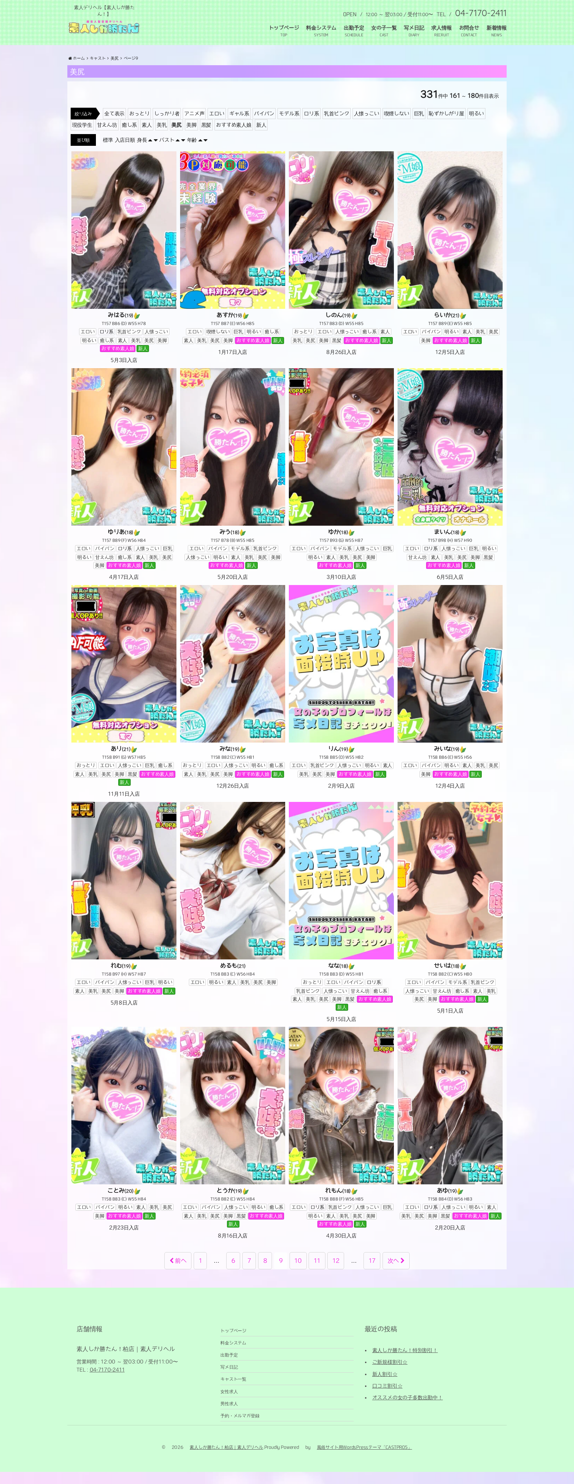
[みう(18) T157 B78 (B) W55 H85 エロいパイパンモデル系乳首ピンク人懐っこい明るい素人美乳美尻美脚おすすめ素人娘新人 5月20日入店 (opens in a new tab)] (232, 486)
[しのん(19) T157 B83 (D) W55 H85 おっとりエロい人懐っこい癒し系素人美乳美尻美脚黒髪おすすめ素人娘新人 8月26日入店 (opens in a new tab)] (341, 265)
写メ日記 (414, 27)
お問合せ (469, 27)
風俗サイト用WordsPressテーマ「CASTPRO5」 (364, 1459)
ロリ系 (311, 125)
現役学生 (82, 137)
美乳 (162, 137)
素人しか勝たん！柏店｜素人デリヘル (226, 1459)
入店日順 (125, 152)
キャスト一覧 (233, 1391)
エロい (216, 125)
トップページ (284, 27)
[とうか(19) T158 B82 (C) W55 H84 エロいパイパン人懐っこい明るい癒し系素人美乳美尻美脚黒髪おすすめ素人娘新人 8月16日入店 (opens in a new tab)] (232, 1145)
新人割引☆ (385, 1386)
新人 (261, 137)
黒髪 (206, 137)
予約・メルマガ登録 (239, 1427)
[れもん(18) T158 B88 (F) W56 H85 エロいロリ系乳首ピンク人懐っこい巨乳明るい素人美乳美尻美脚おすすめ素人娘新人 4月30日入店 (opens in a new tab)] (341, 1145)
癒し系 (129, 137)
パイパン (264, 125)
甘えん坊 (107, 137)
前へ (178, 1273)
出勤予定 (354, 27)
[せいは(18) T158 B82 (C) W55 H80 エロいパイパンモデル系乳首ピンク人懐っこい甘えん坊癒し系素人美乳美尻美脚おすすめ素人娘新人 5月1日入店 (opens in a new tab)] (450, 920)
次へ (396, 1273)
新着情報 (497, 27)
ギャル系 (239, 125)
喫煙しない (396, 125)
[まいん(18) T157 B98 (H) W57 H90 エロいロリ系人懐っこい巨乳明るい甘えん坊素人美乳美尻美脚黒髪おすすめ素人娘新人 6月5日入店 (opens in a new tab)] (450, 486)
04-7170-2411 (107, 1381)
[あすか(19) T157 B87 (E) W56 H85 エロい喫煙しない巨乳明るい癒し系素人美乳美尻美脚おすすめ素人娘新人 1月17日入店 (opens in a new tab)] (232, 265)
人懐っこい (366, 125)
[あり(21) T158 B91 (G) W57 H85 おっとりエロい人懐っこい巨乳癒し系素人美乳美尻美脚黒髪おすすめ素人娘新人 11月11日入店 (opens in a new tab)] (123, 703)
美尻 (176, 137)
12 (335, 1273)
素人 (147, 137)
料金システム (321, 27)
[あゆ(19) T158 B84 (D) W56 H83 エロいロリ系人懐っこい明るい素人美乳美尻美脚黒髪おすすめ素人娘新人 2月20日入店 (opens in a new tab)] (450, 1141)
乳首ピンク (336, 125)
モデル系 (289, 125)
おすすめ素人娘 (233, 137)
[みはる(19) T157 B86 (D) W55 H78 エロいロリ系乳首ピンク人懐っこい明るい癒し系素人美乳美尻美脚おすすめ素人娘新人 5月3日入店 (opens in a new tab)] (123, 270)
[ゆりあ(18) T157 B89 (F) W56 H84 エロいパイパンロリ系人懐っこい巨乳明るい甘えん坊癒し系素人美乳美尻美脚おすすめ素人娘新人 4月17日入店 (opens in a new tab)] (123, 486)
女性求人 (229, 1403)
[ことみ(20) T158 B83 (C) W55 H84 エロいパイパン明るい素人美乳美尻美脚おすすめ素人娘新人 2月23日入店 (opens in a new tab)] (123, 1141)
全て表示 (114, 125)
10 (298, 1273)
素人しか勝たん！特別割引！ (405, 1362)
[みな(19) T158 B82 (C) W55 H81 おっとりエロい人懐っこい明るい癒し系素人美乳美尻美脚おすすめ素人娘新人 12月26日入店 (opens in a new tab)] (232, 699)
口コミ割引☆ (387, 1397)
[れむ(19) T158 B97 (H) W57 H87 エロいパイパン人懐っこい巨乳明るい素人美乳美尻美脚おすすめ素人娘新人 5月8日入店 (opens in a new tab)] (123, 916)
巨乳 (419, 125)
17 (372, 1273)
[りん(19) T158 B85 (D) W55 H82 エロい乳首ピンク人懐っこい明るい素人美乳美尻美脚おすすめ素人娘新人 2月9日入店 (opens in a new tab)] (341, 699)
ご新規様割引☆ (390, 1374)
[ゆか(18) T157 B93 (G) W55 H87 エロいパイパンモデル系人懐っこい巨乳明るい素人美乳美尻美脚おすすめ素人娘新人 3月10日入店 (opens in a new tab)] (341, 486)
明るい (476, 125)
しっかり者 (166, 125)
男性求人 (229, 1415)
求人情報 (441, 27)
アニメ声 (194, 125)
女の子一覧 (383, 27)
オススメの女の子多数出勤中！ (407, 1410)
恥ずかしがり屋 (446, 125)
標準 (108, 152)
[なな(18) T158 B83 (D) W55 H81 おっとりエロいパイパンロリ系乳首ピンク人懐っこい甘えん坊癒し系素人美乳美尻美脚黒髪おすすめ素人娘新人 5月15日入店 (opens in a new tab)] (341, 924)
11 (317, 1273)
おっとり (139, 125)
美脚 (191, 137)
